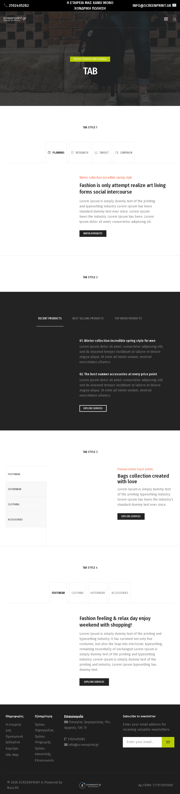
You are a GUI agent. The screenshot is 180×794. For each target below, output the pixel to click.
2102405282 (76, 738)
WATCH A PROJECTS (92, 233)
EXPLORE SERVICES (93, 408)
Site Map (12, 752)
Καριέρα (12, 746)
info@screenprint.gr (83, 743)
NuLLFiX (13, 784)
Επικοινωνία (44, 757)
